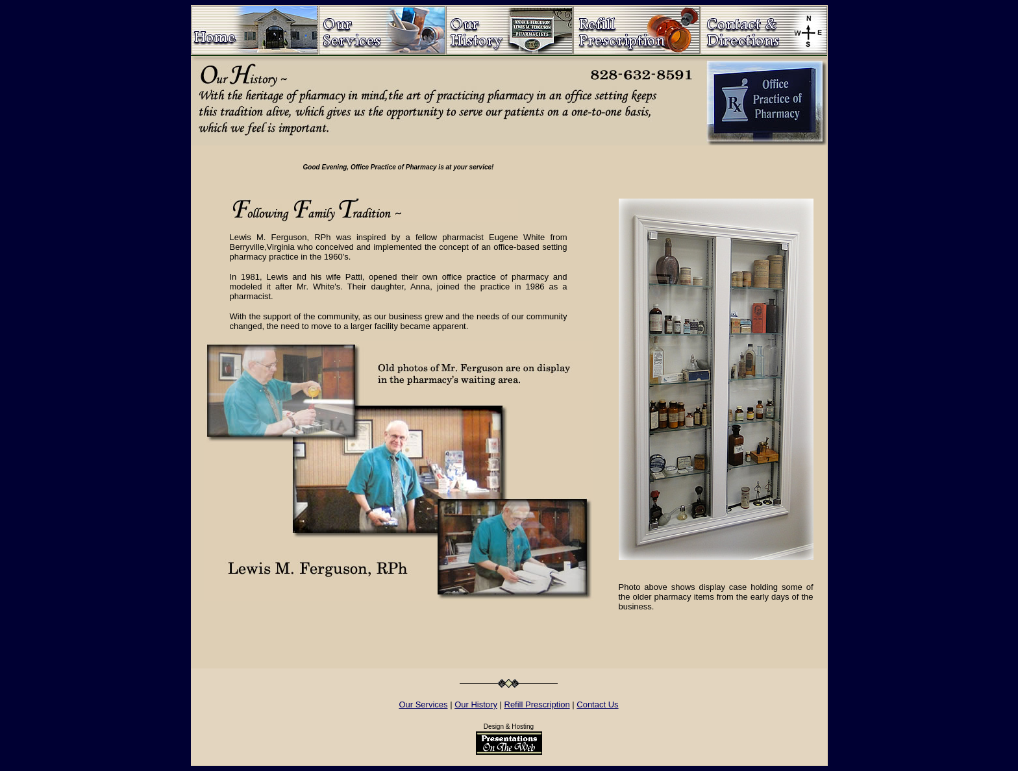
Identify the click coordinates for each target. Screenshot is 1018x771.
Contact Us (597, 704)
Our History (475, 704)
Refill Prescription (537, 704)
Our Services (423, 704)
